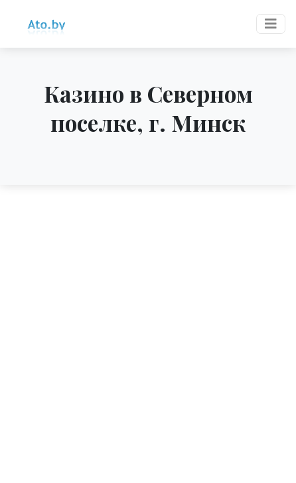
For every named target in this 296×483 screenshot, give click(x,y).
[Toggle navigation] (270, 24)
